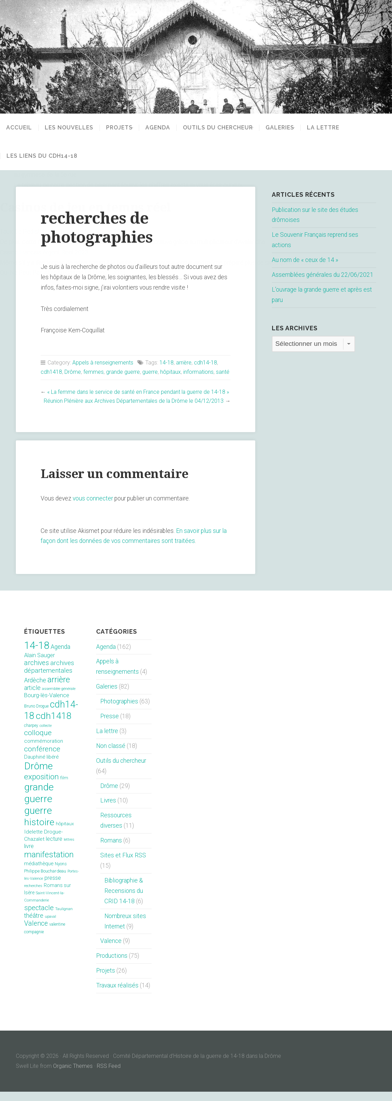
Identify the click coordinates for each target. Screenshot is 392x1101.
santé (222, 372)
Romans (111, 849)
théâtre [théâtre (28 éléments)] (33, 924)
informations (198, 372)
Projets (119, 128)
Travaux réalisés (117, 994)
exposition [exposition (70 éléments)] (41, 786)
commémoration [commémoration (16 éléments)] (43, 750)
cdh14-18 (205, 362)
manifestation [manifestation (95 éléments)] (49, 864)
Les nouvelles (69, 128)
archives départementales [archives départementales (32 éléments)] (49, 676)
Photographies (119, 710)
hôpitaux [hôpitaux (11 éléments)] (65, 833)
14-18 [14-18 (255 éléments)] (36, 654)
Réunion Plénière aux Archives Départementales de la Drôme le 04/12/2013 (133, 410)
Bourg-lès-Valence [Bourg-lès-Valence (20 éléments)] (46, 704)
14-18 (166, 362)
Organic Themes (73, 1075)
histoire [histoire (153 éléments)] (39, 831)
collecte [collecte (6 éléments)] (46, 735)
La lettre (337, 128)
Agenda (162, 128)
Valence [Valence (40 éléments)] (36, 933)
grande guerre (123, 372)
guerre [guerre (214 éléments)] (38, 820)
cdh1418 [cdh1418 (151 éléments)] (54, 725)
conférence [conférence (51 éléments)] (42, 758)
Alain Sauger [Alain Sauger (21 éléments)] (39, 664)
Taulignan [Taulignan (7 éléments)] (64, 918)
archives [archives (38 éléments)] (36, 672)
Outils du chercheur (223, 128)
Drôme (72, 372)
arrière (184, 362)
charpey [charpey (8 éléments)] (31, 734)
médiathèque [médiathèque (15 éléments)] (38, 873)
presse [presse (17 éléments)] (52, 887)
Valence (111, 950)
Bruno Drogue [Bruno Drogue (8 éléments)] (36, 715)
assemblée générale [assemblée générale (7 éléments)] (58, 698)
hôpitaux (170, 372)
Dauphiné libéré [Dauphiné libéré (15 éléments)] (41, 766)
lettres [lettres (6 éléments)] (69, 849)
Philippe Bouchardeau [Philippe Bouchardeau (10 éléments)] (45, 880)
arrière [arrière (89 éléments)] (59, 689)
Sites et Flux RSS (123, 864)
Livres (108, 809)
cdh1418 (51, 372)
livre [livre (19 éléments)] (29, 855)
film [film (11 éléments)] (64, 787)
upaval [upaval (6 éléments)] (50, 926)
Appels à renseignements (102, 362)
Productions (112, 965)
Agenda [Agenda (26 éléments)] (60, 655)
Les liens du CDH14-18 (42, 156)
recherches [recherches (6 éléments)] (33, 895)
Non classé (111, 755)
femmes (93, 372)
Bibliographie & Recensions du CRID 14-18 (123, 900)
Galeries (289, 128)
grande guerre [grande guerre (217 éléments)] (39, 802)
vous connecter (93, 507)
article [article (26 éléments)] (32, 697)
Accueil (19, 128)
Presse (109, 725)
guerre (150, 372)
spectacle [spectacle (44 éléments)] (39, 917)
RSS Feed (109, 1075)
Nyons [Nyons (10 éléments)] (61, 873)
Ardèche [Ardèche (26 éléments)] (35, 689)
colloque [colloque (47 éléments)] (38, 742)
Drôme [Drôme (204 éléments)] (38, 775)
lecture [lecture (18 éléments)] (54, 848)
